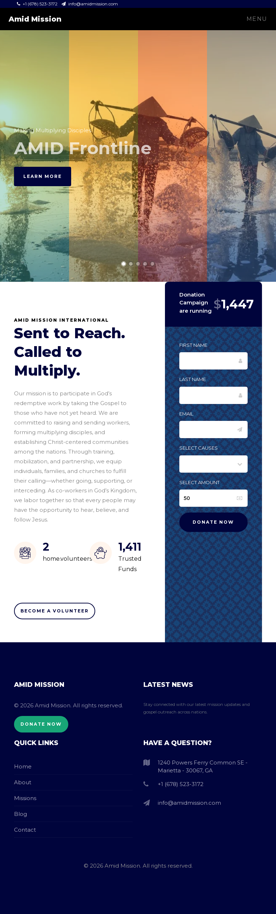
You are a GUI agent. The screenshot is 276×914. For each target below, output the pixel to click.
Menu (257, 18)
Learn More (42, 176)
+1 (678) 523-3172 (38, 3)
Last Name (192, 379)
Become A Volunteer (54, 611)
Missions (25, 798)
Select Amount (199, 482)
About (22, 782)
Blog (20, 813)
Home (23, 766)
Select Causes (198, 448)
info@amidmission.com (89, 3)
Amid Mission (35, 19)
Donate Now (41, 724)
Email (186, 414)
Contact (25, 829)
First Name (193, 345)
